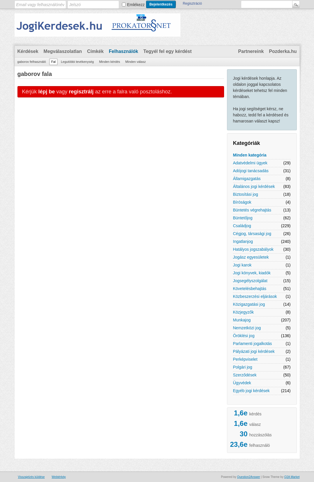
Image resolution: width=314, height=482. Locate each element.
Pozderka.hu (283, 51)
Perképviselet (245, 359)
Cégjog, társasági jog (252, 233)
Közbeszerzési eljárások (255, 296)
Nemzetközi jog (247, 328)
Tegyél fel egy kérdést (167, 51)
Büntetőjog (243, 218)
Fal (53, 61)
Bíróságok (242, 202)
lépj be (46, 92)
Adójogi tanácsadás (251, 170)
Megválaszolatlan (63, 51)
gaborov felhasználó (31, 61)
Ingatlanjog (243, 241)
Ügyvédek (242, 382)
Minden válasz (135, 61)
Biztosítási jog (245, 194)
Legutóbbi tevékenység (77, 61)
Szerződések (245, 375)
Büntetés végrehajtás (252, 210)
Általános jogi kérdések (254, 186)
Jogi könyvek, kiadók (252, 273)
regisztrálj (81, 92)
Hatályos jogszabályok (253, 249)
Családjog (242, 225)
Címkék (95, 51)
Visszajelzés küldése (31, 477)
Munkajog (242, 320)
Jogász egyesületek (251, 257)
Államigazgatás (247, 178)
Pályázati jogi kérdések (254, 351)
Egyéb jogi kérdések (251, 390)
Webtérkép (59, 477)
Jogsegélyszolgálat (250, 280)
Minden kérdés (109, 61)
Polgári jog (242, 367)
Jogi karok (242, 265)
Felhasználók (123, 51)
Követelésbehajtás (249, 288)
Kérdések (27, 51)
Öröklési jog (244, 335)
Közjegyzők (243, 312)
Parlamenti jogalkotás (252, 343)
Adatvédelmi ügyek (250, 163)
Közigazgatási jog (249, 304)
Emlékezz (136, 5)
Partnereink (251, 51)
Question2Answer (248, 477)
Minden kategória (250, 155)
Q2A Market (292, 477)
